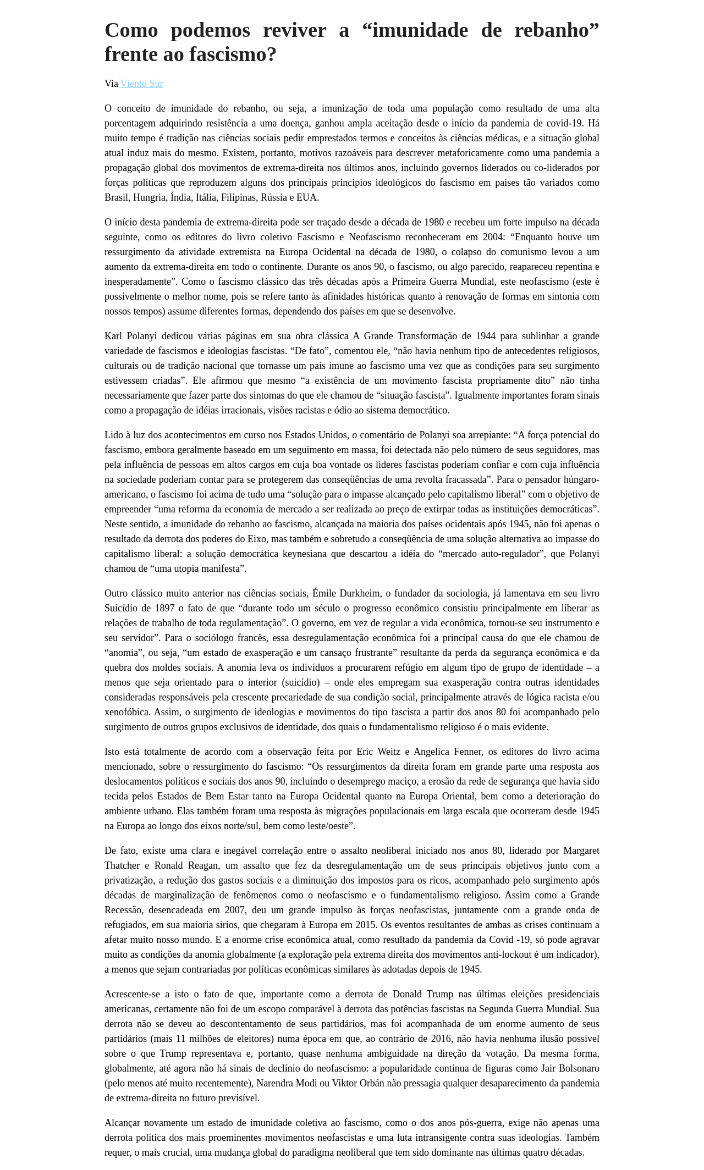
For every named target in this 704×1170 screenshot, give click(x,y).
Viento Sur (141, 83)
